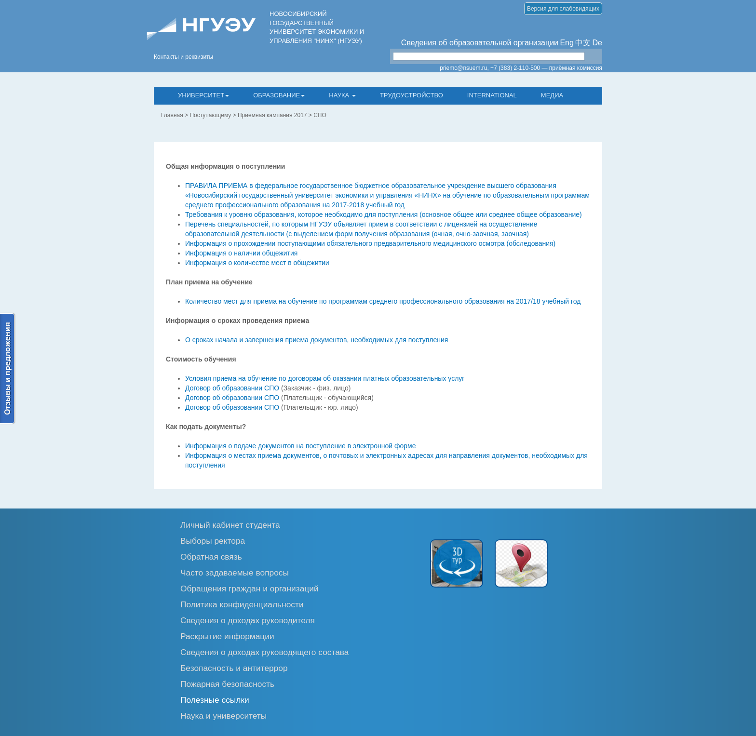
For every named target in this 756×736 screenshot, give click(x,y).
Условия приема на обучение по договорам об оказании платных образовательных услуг (324, 378)
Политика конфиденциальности (242, 604)
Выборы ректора (212, 540)
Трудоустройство (411, 95)
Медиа (552, 95)
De (597, 43)
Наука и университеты (223, 715)
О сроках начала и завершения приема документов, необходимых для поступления (316, 340)
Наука (342, 95)
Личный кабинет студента (230, 524)
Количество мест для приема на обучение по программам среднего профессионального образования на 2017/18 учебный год (382, 301)
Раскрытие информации (227, 636)
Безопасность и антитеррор (234, 667)
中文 (583, 43)
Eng (566, 43)
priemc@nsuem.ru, (464, 68)
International (492, 95)
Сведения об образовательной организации (479, 43)
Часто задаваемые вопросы (234, 572)
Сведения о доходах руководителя (247, 620)
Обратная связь (211, 556)
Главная (172, 115)
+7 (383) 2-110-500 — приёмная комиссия (546, 68)
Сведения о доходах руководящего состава (264, 651)
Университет (203, 95)
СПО (319, 115)
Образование (279, 95)
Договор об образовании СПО (232, 388)
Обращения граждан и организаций (249, 588)
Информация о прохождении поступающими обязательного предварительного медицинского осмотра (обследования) (370, 243)
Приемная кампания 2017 (272, 115)
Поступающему (210, 115)
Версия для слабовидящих (563, 8)
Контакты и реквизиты (183, 57)
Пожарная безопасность (227, 683)
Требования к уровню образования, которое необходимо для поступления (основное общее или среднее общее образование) (383, 214)
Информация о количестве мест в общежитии (257, 263)
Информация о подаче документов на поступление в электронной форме (300, 446)
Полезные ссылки (214, 699)
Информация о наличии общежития (241, 253)
